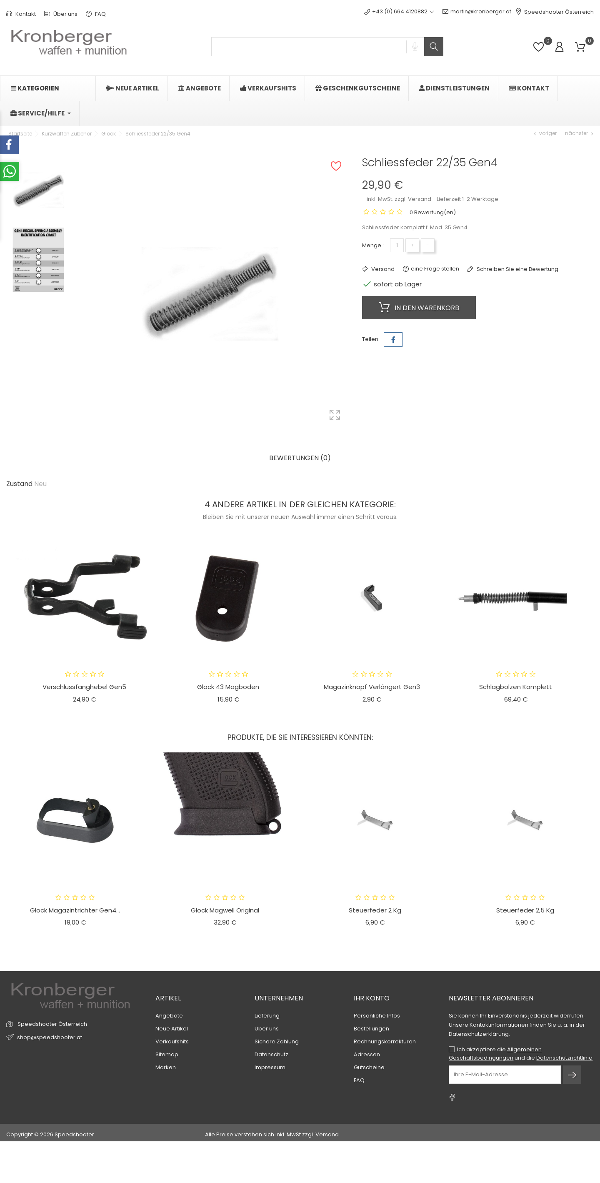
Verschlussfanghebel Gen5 (84, 686)
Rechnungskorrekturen (385, 1041)
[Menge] (397, 245)
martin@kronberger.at (476, 12)
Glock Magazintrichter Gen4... (75, 910)
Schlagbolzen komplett (515, 686)
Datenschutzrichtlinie (564, 1058)
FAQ (96, 14)
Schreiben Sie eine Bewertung (516, 269)
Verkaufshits (172, 1041)
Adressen (367, 1054)
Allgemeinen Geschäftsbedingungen (495, 1053)
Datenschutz (271, 1054)
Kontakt (21, 14)
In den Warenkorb (419, 307)
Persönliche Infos (377, 1016)
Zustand (19, 484)
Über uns (61, 14)
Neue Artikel (171, 1029)
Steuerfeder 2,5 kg (525, 910)
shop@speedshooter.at (49, 1037)
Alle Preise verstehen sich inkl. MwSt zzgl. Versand (272, 1134)
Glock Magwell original (225, 910)
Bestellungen (371, 1029)
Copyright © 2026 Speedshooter (50, 1134)
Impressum (270, 1067)
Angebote (169, 1016)
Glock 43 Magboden (228, 686)
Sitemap (166, 1054)
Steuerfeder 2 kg (375, 910)
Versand (382, 269)
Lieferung (267, 1016)
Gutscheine (369, 1067)
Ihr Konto (372, 998)
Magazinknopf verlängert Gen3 (372, 686)
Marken (165, 1067)
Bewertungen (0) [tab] (300, 458)
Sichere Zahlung (277, 1041)
